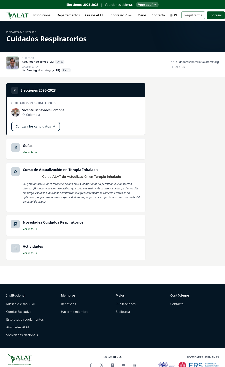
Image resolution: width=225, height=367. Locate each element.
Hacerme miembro (74, 312)
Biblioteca (123, 312)
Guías (28, 145)
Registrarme (193, 15)
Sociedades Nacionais (22, 335)
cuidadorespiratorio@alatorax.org (195, 62)
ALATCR (178, 67)
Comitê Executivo (18, 312)
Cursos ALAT (94, 15)
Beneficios (68, 304)
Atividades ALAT (17, 327)
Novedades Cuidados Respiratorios (53, 222)
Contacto (158, 15)
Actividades (33, 246)
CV (60, 61)
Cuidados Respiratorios (46, 38)
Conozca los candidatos (36, 126)
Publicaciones (125, 304)
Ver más (30, 152)
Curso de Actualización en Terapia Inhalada (60, 169)
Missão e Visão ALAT (21, 304)
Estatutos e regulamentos (25, 319)
